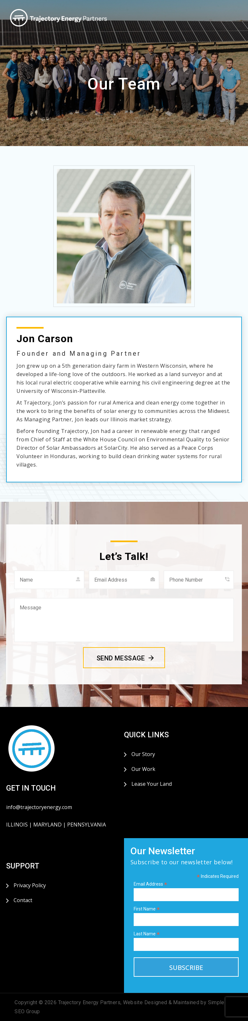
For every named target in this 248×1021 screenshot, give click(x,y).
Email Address (150, 884)
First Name (147, 909)
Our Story (143, 754)
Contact (23, 900)
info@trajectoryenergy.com (39, 807)
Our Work (143, 769)
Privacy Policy (30, 885)
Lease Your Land (151, 783)
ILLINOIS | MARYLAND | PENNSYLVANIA (56, 824)
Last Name (147, 934)
